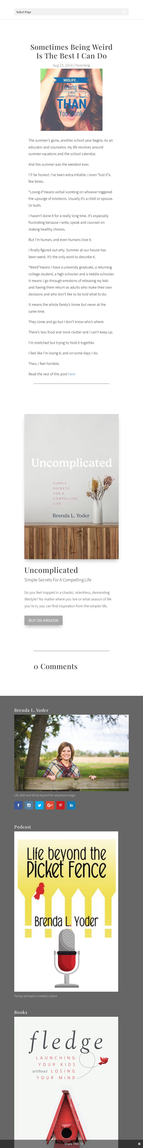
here (71, 374)
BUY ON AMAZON (43, 620)
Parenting (82, 65)
